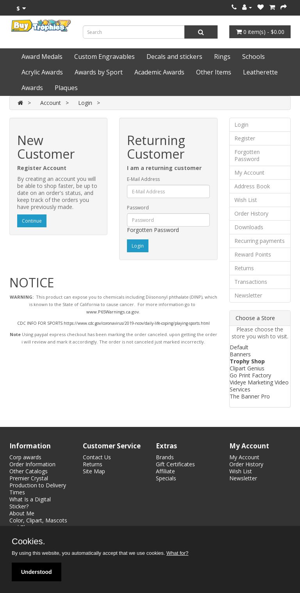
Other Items (213, 72)
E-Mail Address (143, 179)
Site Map (94, 471)
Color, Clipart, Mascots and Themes (38, 524)
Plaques (66, 87)
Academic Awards (159, 72)
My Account (249, 172)
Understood (36, 572)
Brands (165, 457)
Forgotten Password (153, 230)
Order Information (32, 464)
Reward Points (252, 254)
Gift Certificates (175, 464)
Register (244, 138)
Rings (222, 56)
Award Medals (41, 56)
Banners (240, 354)
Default (239, 347)
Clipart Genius (247, 368)
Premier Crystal (28, 478)
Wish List (245, 200)
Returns (244, 268)
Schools (253, 56)
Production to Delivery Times (37, 488)
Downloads (248, 227)
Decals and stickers (174, 56)
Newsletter (248, 295)
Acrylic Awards (42, 72)
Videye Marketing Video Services (259, 386)
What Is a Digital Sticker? (30, 503)
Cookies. (28, 541)
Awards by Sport (99, 72)
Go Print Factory (250, 375)
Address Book (252, 186)
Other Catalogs (28, 471)
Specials (166, 478)
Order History (251, 213)
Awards (32, 87)
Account (50, 102)
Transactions (250, 281)
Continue (32, 221)
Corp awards (25, 457)
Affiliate (165, 471)
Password (138, 207)
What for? (177, 553)
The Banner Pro (250, 396)
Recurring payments (259, 240)
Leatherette (260, 72)
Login (85, 102)
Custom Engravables (104, 56)
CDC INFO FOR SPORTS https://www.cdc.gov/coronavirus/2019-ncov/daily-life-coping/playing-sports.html (113, 323)
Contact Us (97, 457)
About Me (21, 513)
